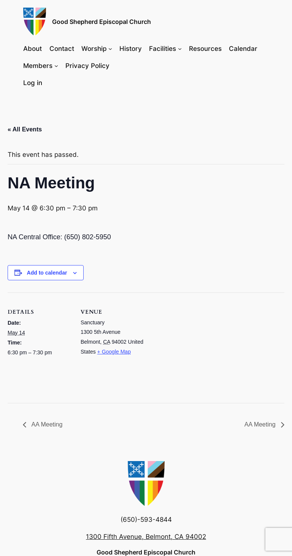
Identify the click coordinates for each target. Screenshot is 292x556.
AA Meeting (46, 424)
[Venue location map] (194, 345)
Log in (32, 83)
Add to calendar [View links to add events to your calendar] (47, 273)
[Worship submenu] (110, 48)
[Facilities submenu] (180, 48)
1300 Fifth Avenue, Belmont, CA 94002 (146, 536)
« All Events (25, 129)
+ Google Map (114, 352)
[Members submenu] (56, 66)
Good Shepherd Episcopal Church (101, 21)
